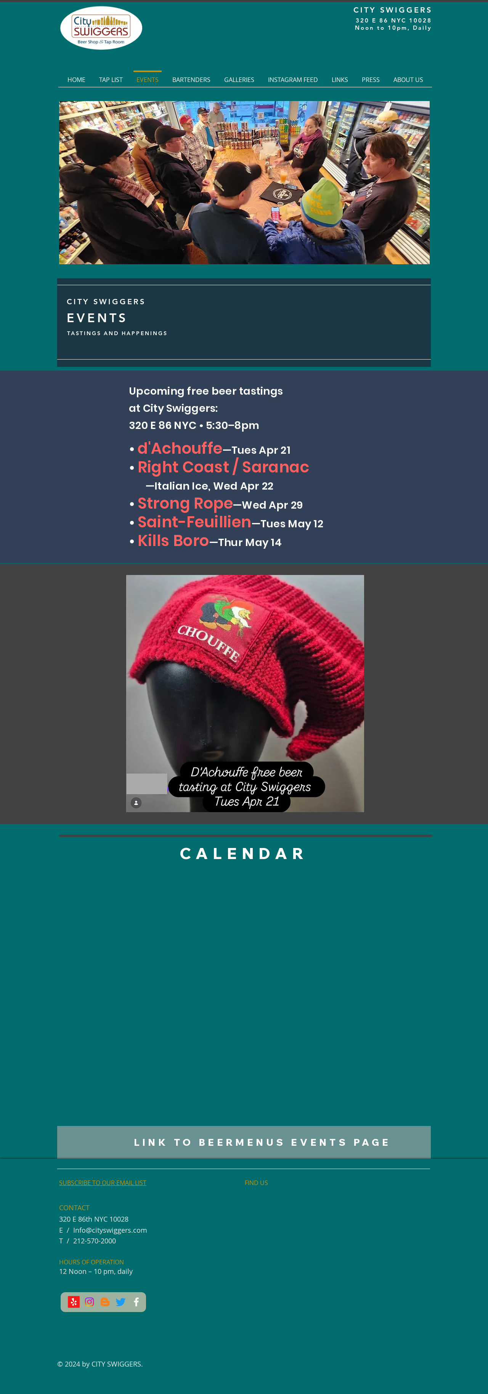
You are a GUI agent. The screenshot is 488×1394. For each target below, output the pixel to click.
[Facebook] (136, 1302)
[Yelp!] (74, 1302)
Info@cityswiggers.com (110, 1230)
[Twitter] (121, 1302)
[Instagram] (89, 1302)
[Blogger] (105, 1302)
